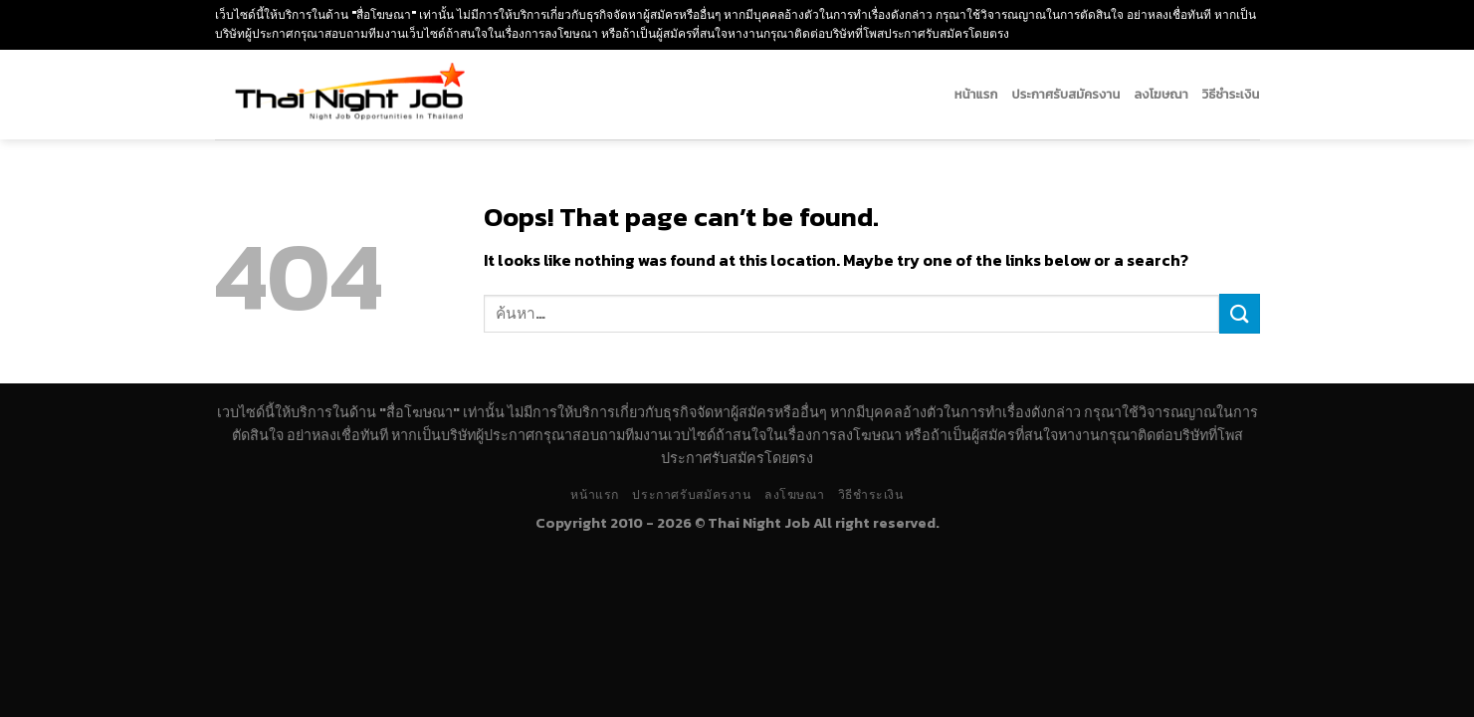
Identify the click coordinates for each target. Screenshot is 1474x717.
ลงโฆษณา (1160, 94)
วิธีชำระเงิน (1231, 94)
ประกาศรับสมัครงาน (1066, 94)
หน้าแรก (976, 94)
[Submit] (1239, 313)
